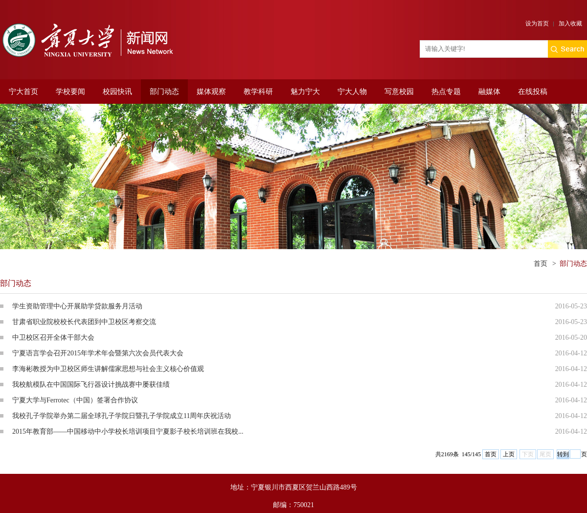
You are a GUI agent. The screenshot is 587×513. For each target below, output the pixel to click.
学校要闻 (70, 91)
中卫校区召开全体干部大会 (53, 337)
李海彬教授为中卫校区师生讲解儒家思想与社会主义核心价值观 (108, 369)
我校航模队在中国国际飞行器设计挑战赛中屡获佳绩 (91, 384)
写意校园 (399, 91)
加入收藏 (570, 23)
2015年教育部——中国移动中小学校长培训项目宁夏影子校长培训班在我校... (128, 431)
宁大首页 (23, 91)
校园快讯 (117, 91)
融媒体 (489, 91)
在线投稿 (532, 91)
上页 (509, 454)
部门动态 (164, 91)
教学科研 (258, 91)
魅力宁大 (305, 91)
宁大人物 (352, 91)
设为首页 (537, 23)
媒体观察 (211, 91)
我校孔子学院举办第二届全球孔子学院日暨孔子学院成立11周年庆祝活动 (121, 416)
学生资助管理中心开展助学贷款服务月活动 (77, 306)
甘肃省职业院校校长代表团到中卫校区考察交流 (84, 322)
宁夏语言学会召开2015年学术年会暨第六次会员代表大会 (97, 353)
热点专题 (446, 91)
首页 (540, 263)
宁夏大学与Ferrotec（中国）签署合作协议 (75, 400)
